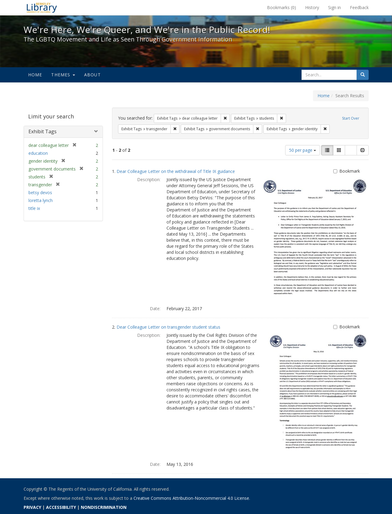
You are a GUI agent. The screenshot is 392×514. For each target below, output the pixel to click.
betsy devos (40, 192)
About (92, 75)
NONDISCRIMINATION (104, 507)
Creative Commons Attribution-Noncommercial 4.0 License (191, 498)
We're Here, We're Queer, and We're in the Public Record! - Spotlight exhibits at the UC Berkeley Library (41, 7)
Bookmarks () (281, 7)
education (38, 153)
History (312, 7)
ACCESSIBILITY (61, 507)
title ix (34, 208)
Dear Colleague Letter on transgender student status (168, 327)
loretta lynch (40, 200)
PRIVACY (32, 507)
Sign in (334, 7)
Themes (63, 75)
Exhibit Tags (42, 131)
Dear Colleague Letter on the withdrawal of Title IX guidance (176, 171)
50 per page (302, 150)
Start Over (350, 118)
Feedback (359, 7)
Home (35, 75)
